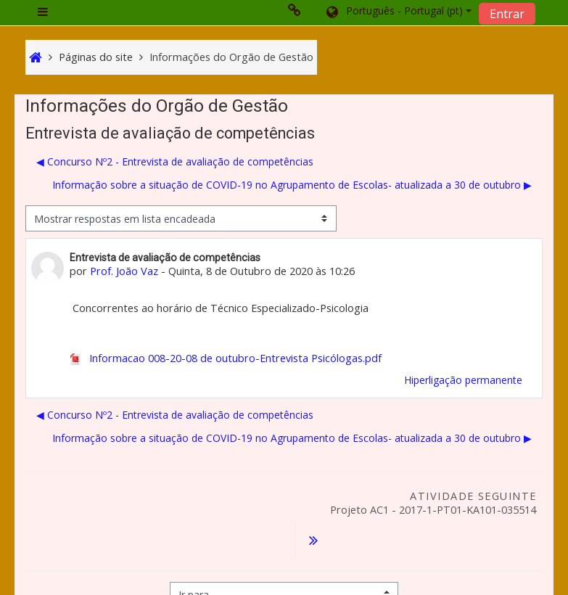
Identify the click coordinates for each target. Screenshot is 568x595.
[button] (397, 12)
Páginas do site (96, 57)
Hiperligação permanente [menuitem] (463, 380)
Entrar (507, 14)
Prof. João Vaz (124, 271)
